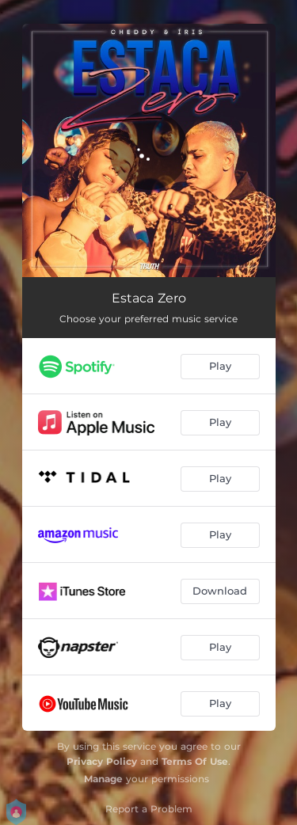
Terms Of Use (195, 761)
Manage (103, 779)
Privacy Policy (102, 761)
